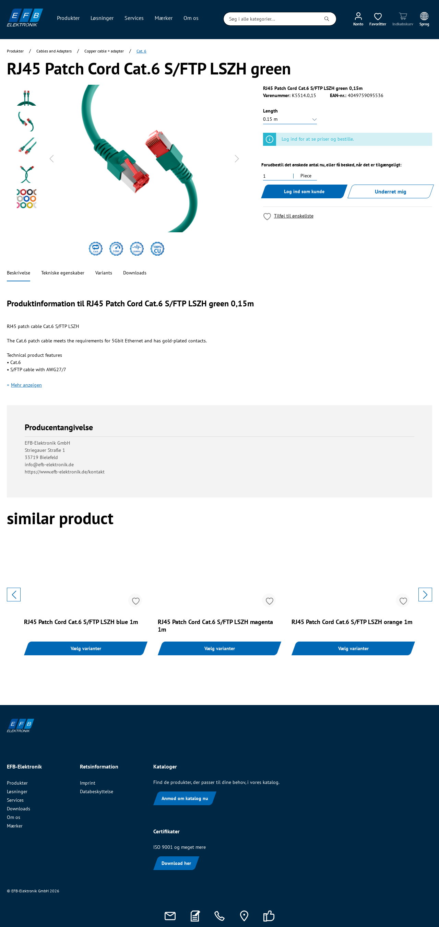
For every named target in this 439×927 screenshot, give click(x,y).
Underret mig (390, 191)
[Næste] (237, 159)
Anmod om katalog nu (185, 798)
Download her (176, 863)
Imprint (87, 783)
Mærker (15, 826)
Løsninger (17, 791)
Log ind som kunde (304, 191)
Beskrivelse (18, 273)
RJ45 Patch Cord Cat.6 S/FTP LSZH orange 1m (352, 622)
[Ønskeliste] (377, 19)
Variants (103, 273)
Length (270, 111)
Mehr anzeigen (26, 385)
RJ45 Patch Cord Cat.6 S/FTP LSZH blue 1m (81, 622)
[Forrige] (51, 159)
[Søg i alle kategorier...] (270, 19)
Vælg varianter (86, 648)
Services (15, 800)
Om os (13, 817)
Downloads (134, 273)
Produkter (17, 783)
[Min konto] (358, 19)
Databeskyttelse (96, 791)
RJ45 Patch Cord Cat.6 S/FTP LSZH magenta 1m (215, 625)
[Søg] (327, 19)
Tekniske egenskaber (62, 273)
